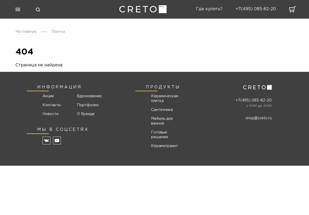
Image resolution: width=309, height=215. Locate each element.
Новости (50, 114)
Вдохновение (87, 96)
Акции (48, 96)
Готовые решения (159, 135)
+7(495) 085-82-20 (254, 100)
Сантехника (162, 109)
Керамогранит (164, 146)
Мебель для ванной (162, 121)
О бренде (86, 114)
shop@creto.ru (259, 118)
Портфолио (87, 105)
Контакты (51, 105)
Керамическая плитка (164, 99)
